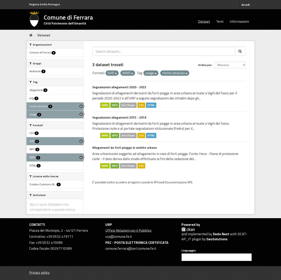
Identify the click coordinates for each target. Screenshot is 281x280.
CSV (141, 105)
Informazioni (239, 21)
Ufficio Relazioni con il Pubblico (128, 230)
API (156, 182)
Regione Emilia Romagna (44, 4)
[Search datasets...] (163, 51)
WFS (115, 105)
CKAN (188, 229)
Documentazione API (178, 182)
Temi (219, 21)
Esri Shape (128, 105)
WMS (105, 105)
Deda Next (221, 234)
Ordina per (205, 65)
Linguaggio (188, 250)
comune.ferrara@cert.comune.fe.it (130, 248)
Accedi (246, 5)
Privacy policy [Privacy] (39, 272)
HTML (151, 105)
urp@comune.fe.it (118, 236)
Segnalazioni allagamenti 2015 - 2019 (119, 117)
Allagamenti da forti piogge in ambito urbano (124, 147)
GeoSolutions (217, 239)
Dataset (204, 21)
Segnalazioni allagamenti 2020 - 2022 (119, 87)
